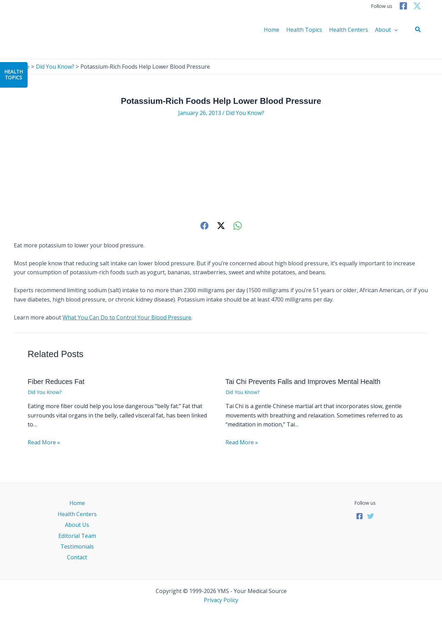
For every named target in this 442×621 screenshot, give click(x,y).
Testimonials (77, 546)
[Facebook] (403, 6)
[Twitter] (417, 6)
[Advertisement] (221, 168)
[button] (418, 29)
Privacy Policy (221, 600)
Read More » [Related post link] (44, 442)
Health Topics (304, 29)
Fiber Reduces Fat (56, 381)
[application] (394, 29)
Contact (77, 557)
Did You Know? (245, 113)
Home (271, 29)
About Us (77, 525)
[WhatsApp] (237, 225)
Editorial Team (77, 536)
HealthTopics (13, 74)
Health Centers (348, 29)
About (386, 29)
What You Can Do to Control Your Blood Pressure (127, 317)
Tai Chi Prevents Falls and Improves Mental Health (303, 381)
